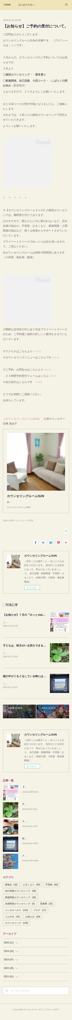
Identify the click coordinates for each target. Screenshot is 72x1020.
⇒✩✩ (37, 381)
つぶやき (12, 921)
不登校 (52, 889)
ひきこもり (31, 889)
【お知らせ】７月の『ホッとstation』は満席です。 (34, 618)
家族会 (11, 889)
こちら (12, 45)
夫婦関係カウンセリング (20, 908)
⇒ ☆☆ (36, 351)
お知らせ (32, 921)
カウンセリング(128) (24, 524)
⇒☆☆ (55, 357)
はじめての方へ (26, 4)
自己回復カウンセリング (20, 895)
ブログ (39, 914)
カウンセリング (16, 927)
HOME (7, 4)
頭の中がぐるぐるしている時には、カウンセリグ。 (34, 680)
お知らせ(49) (8, 524)
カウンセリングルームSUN (22, 418)
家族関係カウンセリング (20, 902)
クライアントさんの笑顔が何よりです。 (43, 860)
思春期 (46, 908)
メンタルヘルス (16, 914)
